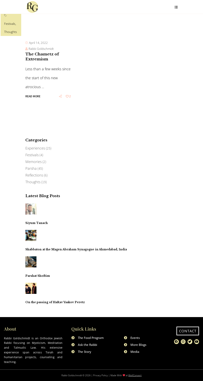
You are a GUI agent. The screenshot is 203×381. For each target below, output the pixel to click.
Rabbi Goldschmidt (41, 71)
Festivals (42, 54)
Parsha (31, 168)
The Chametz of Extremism (42, 79)
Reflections (34, 175)
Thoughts (56, 54)
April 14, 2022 (38, 65)
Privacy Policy (100, 375)
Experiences (35, 148)
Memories (33, 161)
